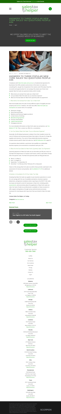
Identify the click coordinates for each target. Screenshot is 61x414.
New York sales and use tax (25, 83)
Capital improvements (17, 121)
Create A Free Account (30, 225)
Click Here (34, 1)
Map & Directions (30, 287)
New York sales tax (19, 199)
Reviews (30, 270)
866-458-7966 (30, 252)
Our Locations (30, 263)
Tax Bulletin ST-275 (37, 169)
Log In (30, 275)
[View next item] (18, 222)
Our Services (30, 261)
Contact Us (30, 272)
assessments (12, 185)
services (19, 105)
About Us (30, 259)
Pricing (30, 268)
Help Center (30, 265)
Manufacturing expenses (17, 117)
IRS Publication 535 (41, 140)
